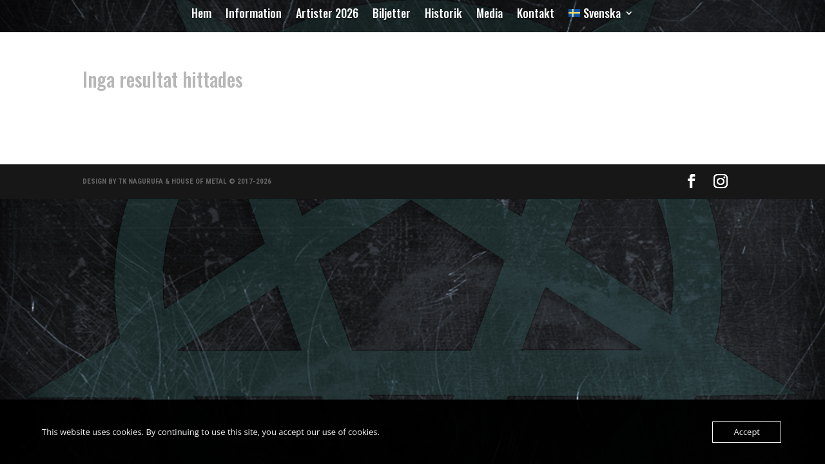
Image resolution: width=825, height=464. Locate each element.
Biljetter (392, 14)
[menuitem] (601, 15)
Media (489, 14)
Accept (746, 432)
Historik (443, 14)
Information (254, 14)
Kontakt (535, 14)
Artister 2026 (327, 14)
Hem (201, 14)
